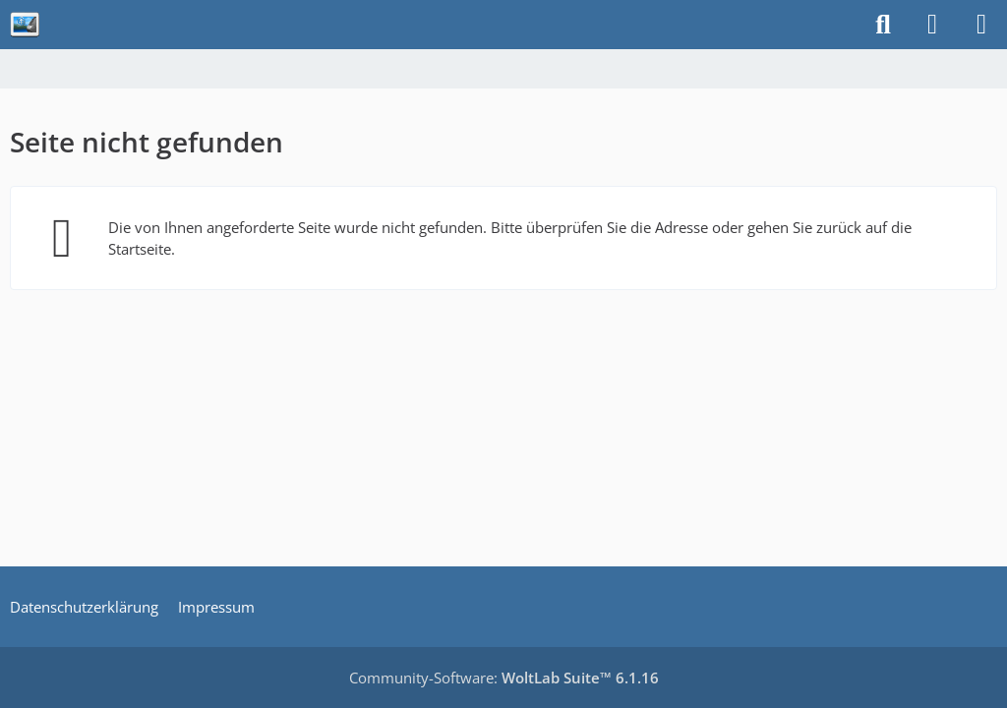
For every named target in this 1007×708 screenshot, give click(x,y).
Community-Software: (504, 677)
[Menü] (981, 24)
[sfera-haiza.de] (24, 24)
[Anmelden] (932, 24)
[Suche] (883, 24)
